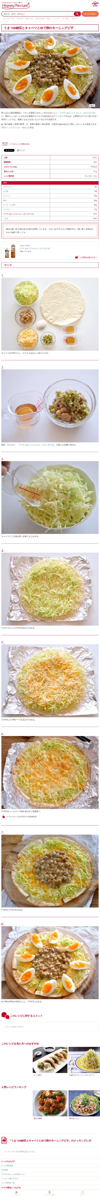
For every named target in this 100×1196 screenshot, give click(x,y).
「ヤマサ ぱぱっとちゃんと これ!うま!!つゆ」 (77, 112)
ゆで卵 (5, 191)
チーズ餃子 (38, 1075)
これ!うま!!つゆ (8, 18)
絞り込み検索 (90, 14)
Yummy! (20, 18)
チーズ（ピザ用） (10, 205)
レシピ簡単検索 (7, 1165)
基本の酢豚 (38, 1118)
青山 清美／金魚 (91, 176)
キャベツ (6, 196)
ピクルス (6, 209)
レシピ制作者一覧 (8, 1183)
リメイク (56, 18)
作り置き (65, 18)
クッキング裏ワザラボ (9, 1178)
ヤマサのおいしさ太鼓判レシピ (13, 1174)
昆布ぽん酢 (39, 18)
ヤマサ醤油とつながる (11, 1187)
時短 (48, 18)
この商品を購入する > (88, 257)
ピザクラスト (8, 187)
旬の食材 (4, 1170)
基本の (74, 18)
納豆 (5, 200)
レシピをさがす (8, 1161)
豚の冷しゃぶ (74, 1118)
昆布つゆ (29, 18)
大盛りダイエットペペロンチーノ (81, 1075)
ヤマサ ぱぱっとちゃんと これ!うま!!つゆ (18, 214)
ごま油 (5, 218)
